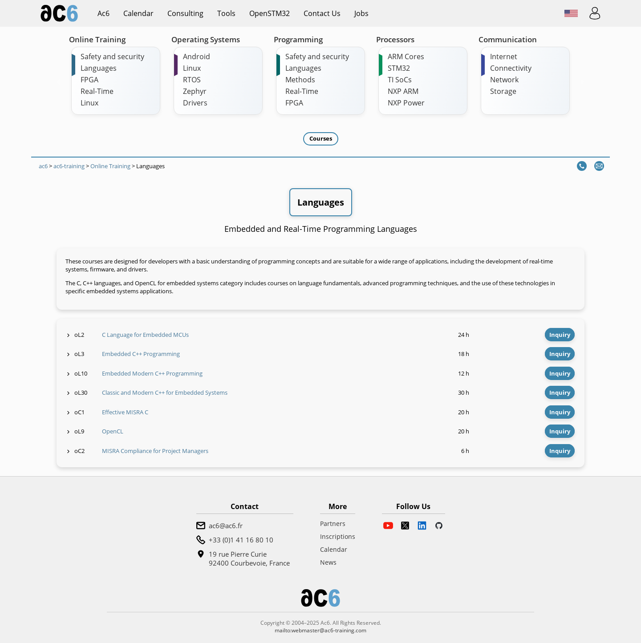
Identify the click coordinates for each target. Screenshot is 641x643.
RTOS (192, 80)
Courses (320, 138)
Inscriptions (337, 536)
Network (504, 80)
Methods (300, 80)
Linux (89, 103)
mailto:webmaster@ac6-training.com (320, 630)
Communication (508, 39)
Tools (226, 13)
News (328, 562)
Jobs (361, 13)
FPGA (89, 80)
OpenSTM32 (269, 13)
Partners (332, 523)
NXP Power (406, 103)
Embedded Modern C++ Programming (152, 373)
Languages (99, 68)
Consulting (185, 13)
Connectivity (510, 68)
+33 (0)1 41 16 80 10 (241, 539)
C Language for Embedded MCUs (145, 335)
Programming (298, 39)
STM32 (399, 68)
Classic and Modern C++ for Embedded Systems (164, 392)
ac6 (103, 13)
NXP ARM (403, 91)
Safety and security (112, 56)
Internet (503, 56)
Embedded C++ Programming (141, 354)
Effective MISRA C (125, 412)
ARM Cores (406, 56)
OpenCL (112, 431)
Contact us (322, 13)
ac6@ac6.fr (226, 525)
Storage (503, 91)
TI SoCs (400, 80)
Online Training (97, 39)
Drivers (195, 103)
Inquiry (559, 335)
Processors (395, 39)
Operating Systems (205, 39)
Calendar (138, 13)
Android (196, 56)
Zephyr (195, 91)
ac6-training (69, 166)
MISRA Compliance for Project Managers (155, 451)
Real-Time (97, 91)
